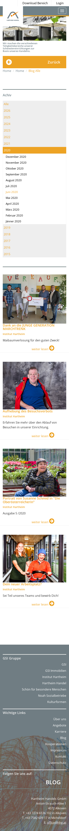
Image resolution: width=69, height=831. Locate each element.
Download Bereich (35, 3)
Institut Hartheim (54, 677)
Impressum (58, 750)
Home (7, 71)
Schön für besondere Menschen (44, 689)
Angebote (59, 725)
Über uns (59, 719)
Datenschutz (57, 763)
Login (60, 3)
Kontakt (60, 757)
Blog (63, 738)
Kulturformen (56, 702)
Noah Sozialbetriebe (52, 696)
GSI (64, 664)
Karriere (60, 732)
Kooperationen (55, 744)
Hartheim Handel (54, 683)
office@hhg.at (56, 823)
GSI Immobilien (55, 671)
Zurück (54, 62)
